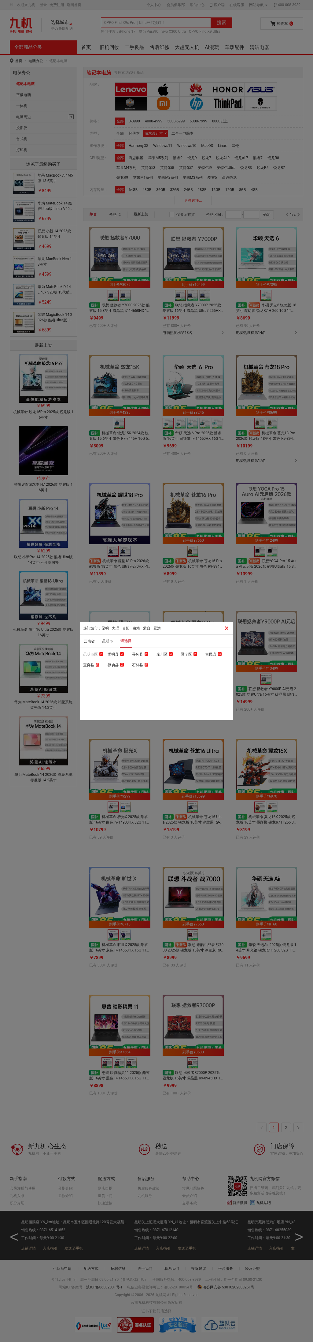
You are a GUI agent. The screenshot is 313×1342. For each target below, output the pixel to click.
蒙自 (146, 628)
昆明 (105, 628)
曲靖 (136, 628)
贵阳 (126, 628)
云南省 (89, 641)
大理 (115, 628)
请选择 (125, 641)
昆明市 (107, 641)
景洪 (157, 628)
